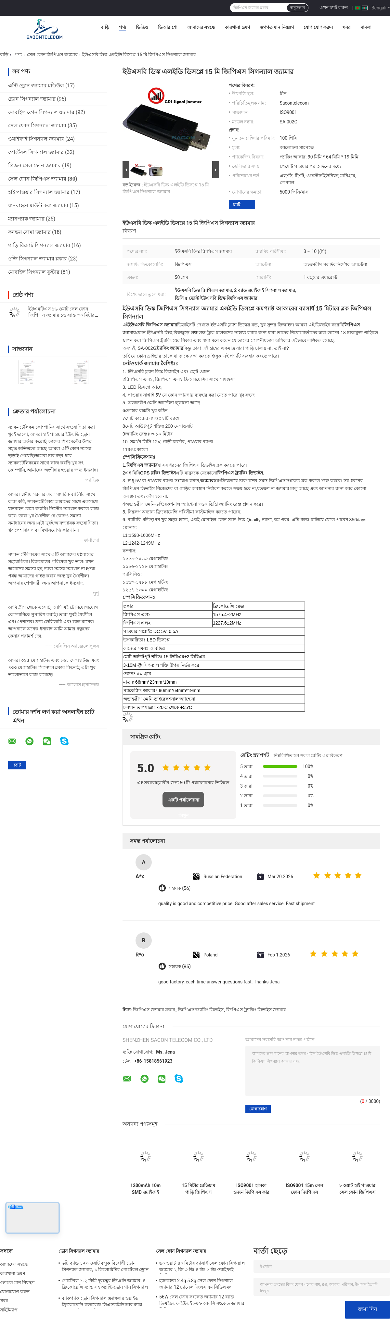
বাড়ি (105, 27)
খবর (347, 27)
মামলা (365, 27)
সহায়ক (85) (180, 966)
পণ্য (122, 27)
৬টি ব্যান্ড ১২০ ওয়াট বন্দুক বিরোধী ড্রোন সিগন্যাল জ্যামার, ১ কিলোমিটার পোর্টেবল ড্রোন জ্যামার (105, 1267)
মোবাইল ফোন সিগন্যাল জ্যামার (41, 112)
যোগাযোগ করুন (318, 27)
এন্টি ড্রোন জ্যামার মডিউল (36, 85)
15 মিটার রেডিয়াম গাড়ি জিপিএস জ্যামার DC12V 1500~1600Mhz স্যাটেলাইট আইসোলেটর (198, 1189)
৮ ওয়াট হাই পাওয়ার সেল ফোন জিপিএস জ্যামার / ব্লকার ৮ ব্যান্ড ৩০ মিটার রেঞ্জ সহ (357, 1189)
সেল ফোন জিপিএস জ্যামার (52, 54)
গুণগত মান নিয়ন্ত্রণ (277, 27)
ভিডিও (142, 27)
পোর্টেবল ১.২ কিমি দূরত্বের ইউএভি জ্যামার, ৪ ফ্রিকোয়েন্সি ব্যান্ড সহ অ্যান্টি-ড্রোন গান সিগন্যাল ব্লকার (105, 1285)
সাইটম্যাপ (9, 1309)
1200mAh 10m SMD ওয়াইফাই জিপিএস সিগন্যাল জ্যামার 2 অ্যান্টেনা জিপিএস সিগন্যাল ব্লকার (145, 1189)
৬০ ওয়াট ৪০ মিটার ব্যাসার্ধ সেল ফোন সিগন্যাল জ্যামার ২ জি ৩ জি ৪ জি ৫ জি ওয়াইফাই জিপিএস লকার (202, 1267)
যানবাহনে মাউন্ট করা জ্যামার (38, 205)
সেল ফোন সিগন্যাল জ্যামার (37, 125)
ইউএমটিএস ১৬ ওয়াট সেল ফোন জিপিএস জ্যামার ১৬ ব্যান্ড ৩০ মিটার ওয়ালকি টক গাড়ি (61, 315)
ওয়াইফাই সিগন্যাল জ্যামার (36, 139)
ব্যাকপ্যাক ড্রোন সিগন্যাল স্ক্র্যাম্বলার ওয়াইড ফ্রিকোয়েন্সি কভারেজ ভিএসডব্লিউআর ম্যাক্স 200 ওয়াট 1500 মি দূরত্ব (102, 1302)
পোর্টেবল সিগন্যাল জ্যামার (36, 152)
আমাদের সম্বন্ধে (201, 27)
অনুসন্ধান (297, 8)
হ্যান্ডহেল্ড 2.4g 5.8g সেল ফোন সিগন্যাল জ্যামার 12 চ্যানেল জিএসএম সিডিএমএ (196, 1284)
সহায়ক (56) (179, 888)
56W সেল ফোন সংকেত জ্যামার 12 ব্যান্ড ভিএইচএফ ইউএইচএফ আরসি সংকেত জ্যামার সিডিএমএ (202, 1301)
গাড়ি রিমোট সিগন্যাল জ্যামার (39, 245)
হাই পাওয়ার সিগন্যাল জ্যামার (39, 192)
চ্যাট (236, 204)
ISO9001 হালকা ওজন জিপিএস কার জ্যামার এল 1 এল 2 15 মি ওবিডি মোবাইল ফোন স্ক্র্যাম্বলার (251, 1189)
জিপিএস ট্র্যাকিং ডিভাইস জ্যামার (256, 1009)
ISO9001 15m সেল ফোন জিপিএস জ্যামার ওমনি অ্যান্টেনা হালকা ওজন (304, 1189)
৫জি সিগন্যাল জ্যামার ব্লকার (37, 259)
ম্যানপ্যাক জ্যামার (26, 219)
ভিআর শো (167, 27)
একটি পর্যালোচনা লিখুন (183, 802)
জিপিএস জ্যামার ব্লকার (154, 1009)
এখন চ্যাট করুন (333, 7)
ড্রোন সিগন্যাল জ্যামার (32, 99)
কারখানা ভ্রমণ (237, 27)
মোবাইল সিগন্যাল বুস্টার (33, 272)
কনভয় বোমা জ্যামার (29, 232)
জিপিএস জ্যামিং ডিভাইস (201, 1009)
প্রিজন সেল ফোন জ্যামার (34, 165)
